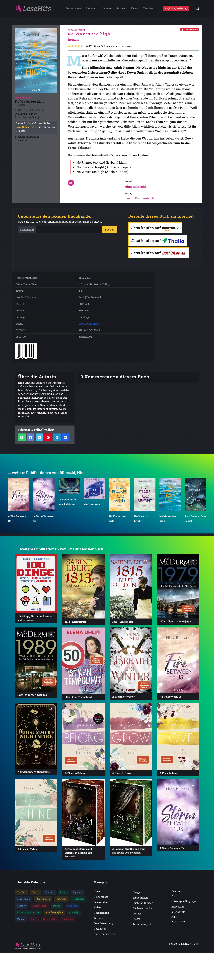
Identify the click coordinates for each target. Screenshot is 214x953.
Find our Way (92, 505)
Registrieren (178, 922)
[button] (196, 8)
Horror (35, 893)
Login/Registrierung (176, 8)
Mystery (77, 893)
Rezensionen (101, 913)
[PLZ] (69, 230)
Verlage (137, 914)
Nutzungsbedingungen (184, 902)
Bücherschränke (142, 909)
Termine (148, 8)
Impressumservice (104, 935)
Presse (136, 919)
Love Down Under (26, 128)
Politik (57, 906)
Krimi (63, 893)
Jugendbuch (43, 900)
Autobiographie (54, 913)
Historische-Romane (28, 913)
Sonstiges (67, 920)
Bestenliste (72, 8)
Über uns (176, 892)
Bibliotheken (140, 898)
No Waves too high (167, 520)
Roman (49, 893)
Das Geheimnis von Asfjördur (67, 503)
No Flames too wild (117, 520)
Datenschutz (178, 913)
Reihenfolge (101, 897)
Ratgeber (61, 900)
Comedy (73, 913)
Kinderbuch (23, 900)
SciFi (34, 920)
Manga (21, 920)
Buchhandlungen (143, 903)
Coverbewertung (103, 924)
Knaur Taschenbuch (139, 199)
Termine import (142, 925)
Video (97, 908)
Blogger (121, 8)
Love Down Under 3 (90, 324)
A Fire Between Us (17, 520)
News (134, 8)
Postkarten (100, 929)
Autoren (107, 8)
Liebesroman (190, 30)
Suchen (110, 230)
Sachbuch (72, 906)
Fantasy (21, 906)
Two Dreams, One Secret (195, 520)
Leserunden (101, 903)
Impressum (177, 907)
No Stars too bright (141, 520)
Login (174, 917)
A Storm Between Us (43, 520)
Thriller (21, 893)
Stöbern (90, 8)
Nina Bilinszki (135, 188)
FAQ (173, 897)
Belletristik (49, 920)
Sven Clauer (192, 945)
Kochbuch (78, 900)
